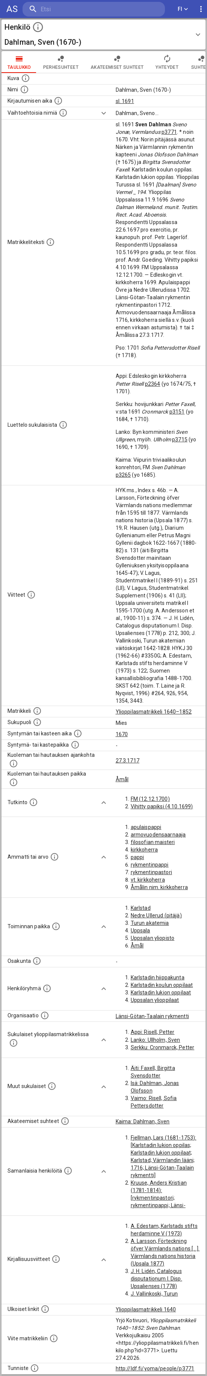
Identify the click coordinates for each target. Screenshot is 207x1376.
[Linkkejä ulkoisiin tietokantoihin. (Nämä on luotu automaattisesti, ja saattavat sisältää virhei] (45, 1309)
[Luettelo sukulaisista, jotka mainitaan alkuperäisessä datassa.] (63, 425)
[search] (67, 9)
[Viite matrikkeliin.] (54, 1338)
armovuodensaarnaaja (158, 835)
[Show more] (104, 113)
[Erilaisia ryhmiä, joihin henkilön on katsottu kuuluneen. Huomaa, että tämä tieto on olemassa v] (47, 988)
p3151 (177, 412)
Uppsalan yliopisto (153, 938)
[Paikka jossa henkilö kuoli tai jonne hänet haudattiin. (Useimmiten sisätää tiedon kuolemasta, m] (14, 782)
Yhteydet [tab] (167, 62)
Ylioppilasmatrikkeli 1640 (146, 1309)
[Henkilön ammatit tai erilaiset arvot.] (54, 857)
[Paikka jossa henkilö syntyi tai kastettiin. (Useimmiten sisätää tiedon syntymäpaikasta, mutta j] (75, 745)
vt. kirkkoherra (148, 880)
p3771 (169, 132)
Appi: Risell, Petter (153, 1032)
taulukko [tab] (19, 62)
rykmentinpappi (150, 865)
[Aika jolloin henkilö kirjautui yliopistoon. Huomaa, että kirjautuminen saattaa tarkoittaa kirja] (58, 101)
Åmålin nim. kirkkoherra (159, 887)
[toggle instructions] (38, 27)
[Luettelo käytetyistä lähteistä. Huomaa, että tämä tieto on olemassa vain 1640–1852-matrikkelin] (31, 595)
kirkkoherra (144, 850)
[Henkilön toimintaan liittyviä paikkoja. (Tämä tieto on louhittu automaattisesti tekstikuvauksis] (56, 926)
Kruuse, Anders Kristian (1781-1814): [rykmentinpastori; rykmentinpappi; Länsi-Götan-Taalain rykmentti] (161, 1198)
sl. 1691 (125, 101)
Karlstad (141, 908)
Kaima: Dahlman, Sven (143, 1121)
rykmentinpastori (151, 872)
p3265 (123, 475)
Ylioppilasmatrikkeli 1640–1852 (154, 712)
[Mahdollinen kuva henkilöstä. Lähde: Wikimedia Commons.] (26, 78)
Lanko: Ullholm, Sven (155, 1040)
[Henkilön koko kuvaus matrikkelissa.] (50, 242)
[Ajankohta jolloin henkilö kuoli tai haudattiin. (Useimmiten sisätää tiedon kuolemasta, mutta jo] (14, 764)
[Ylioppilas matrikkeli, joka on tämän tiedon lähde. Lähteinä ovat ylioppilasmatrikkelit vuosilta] (37, 711)
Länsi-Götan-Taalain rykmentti (152, 1016)
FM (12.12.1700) (150, 799)
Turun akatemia (150, 923)
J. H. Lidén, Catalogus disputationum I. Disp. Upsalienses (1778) (156, 1278)
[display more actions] (201, 9)
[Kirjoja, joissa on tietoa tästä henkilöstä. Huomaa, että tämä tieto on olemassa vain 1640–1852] (56, 1259)
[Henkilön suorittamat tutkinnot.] (33, 802)
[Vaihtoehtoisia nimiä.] (63, 113)
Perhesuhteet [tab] (61, 62)
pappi (137, 857)
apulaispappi (146, 827)
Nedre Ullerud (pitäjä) (156, 915)
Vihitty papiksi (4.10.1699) (162, 806)
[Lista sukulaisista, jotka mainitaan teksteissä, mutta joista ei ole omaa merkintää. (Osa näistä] (52, 1086)
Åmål (122, 779)
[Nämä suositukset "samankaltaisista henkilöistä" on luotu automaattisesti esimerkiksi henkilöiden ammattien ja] (68, 1171)
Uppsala (140, 930)
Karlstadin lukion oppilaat (161, 993)
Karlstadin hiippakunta (157, 977)
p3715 (179, 439)
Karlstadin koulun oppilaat (162, 985)
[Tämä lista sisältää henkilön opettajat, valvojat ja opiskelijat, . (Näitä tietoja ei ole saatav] (65, 1121)
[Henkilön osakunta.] (37, 961)
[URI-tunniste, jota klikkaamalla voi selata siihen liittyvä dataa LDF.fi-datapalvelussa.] (35, 1368)
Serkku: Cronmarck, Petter (163, 1047)
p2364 (152, 384)
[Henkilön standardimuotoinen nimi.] (24, 89)
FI (183, 9)
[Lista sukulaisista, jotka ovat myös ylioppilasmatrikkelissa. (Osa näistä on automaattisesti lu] (14, 1043)
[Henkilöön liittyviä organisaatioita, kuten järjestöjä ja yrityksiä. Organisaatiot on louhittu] (45, 1015)
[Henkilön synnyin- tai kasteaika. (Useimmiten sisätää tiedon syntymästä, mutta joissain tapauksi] (78, 733)
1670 (122, 734)
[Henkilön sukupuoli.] (37, 722)
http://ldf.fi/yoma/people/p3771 (155, 1368)
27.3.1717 (127, 761)
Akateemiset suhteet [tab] (117, 62)
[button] (103, 35)
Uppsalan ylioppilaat (155, 1000)
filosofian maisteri (153, 842)
